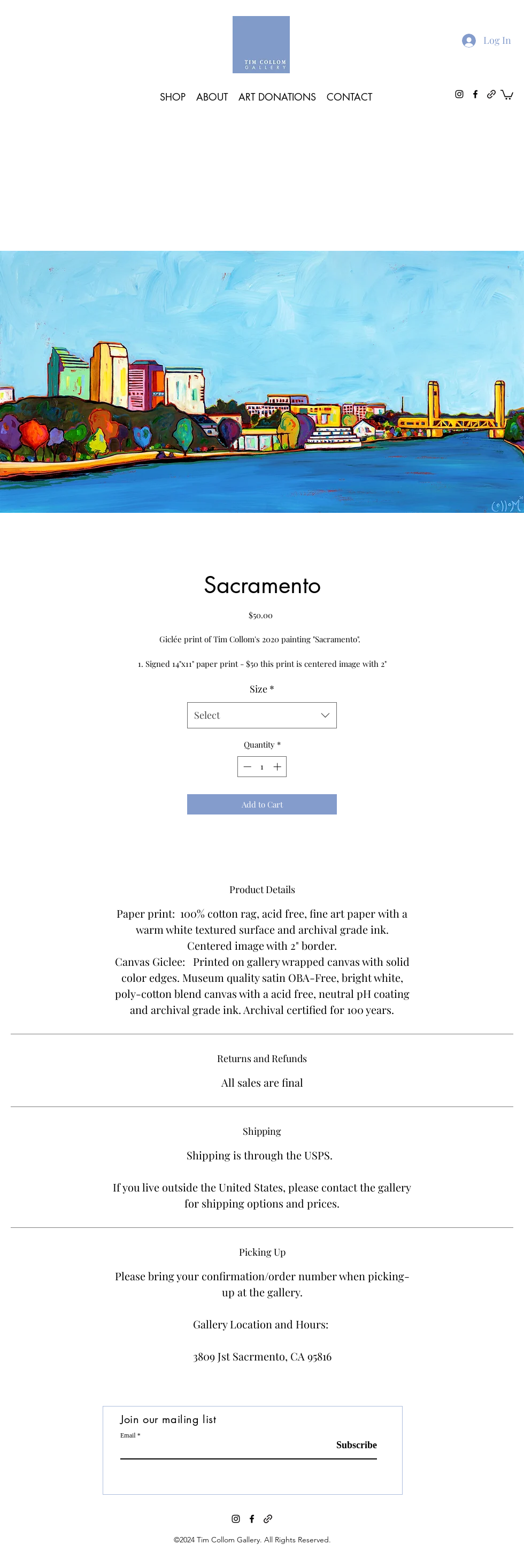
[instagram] (235, 1518)
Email (128, 1435)
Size (262, 688)
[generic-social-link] (268, 1518)
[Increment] (278, 767)
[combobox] (262, 715)
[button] (506, 94)
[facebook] (251, 1518)
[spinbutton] (262, 767)
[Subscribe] (350, 1445)
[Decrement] (246, 767)
